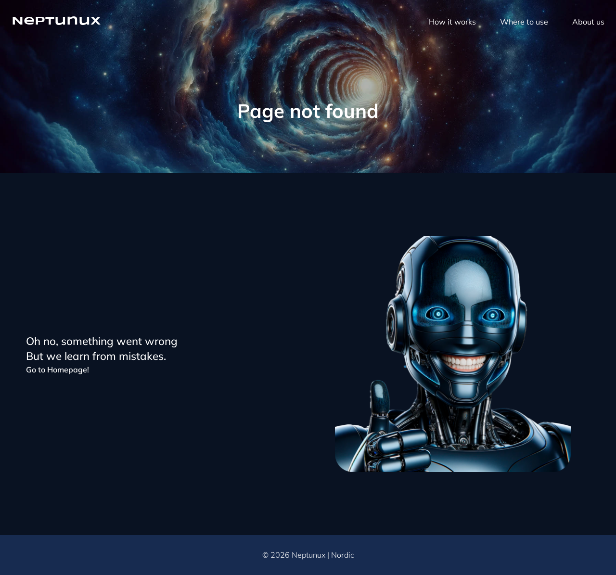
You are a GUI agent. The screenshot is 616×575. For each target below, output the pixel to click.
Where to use (524, 21)
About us (588, 21)
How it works (452, 21)
